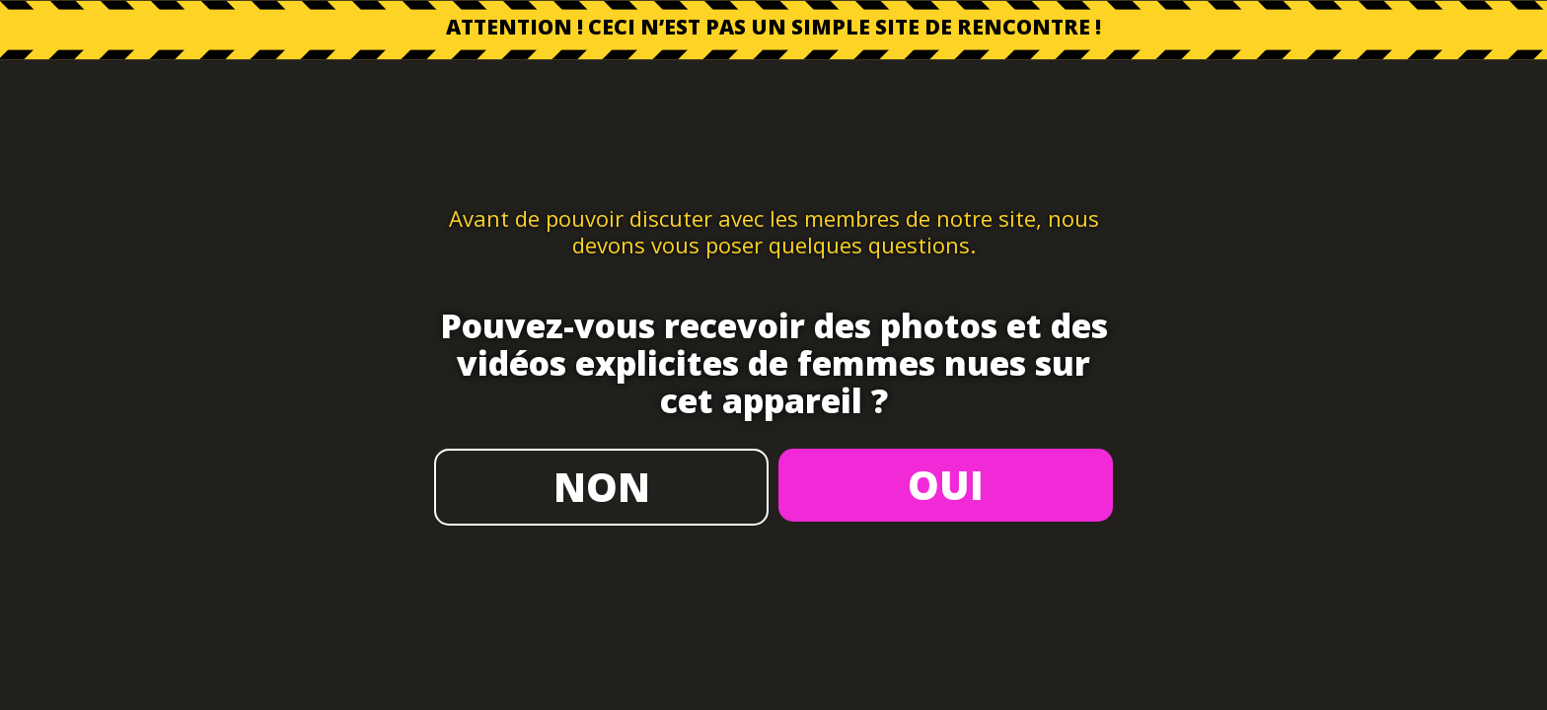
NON (601, 487)
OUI (946, 485)
